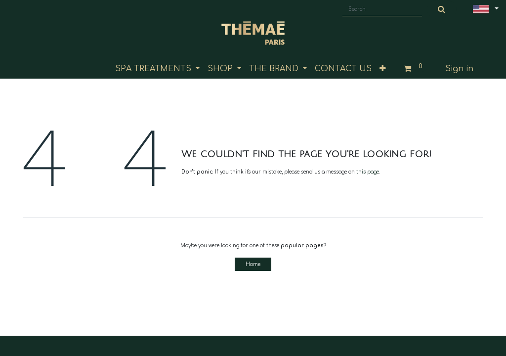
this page (367, 172)
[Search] (442, 9)
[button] (383, 69)
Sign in (459, 68)
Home (253, 264)
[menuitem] (343, 69)
